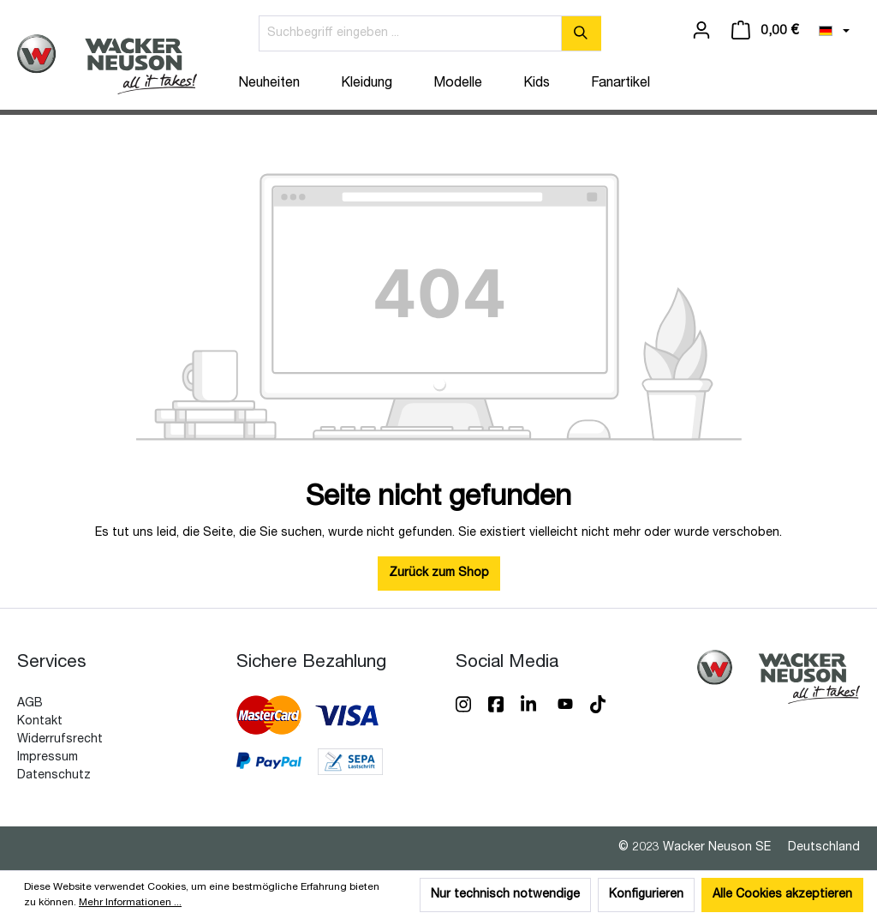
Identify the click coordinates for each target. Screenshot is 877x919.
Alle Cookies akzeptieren (782, 895)
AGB (30, 704)
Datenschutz (54, 776)
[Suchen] (581, 33)
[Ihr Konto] (701, 31)
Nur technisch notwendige (505, 895)
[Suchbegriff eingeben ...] (410, 33)
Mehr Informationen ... (130, 903)
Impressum (47, 758)
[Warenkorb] (764, 31)
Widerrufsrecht (60, 740)
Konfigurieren (646, 895)
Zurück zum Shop (439, 574)
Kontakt (40, 722)
